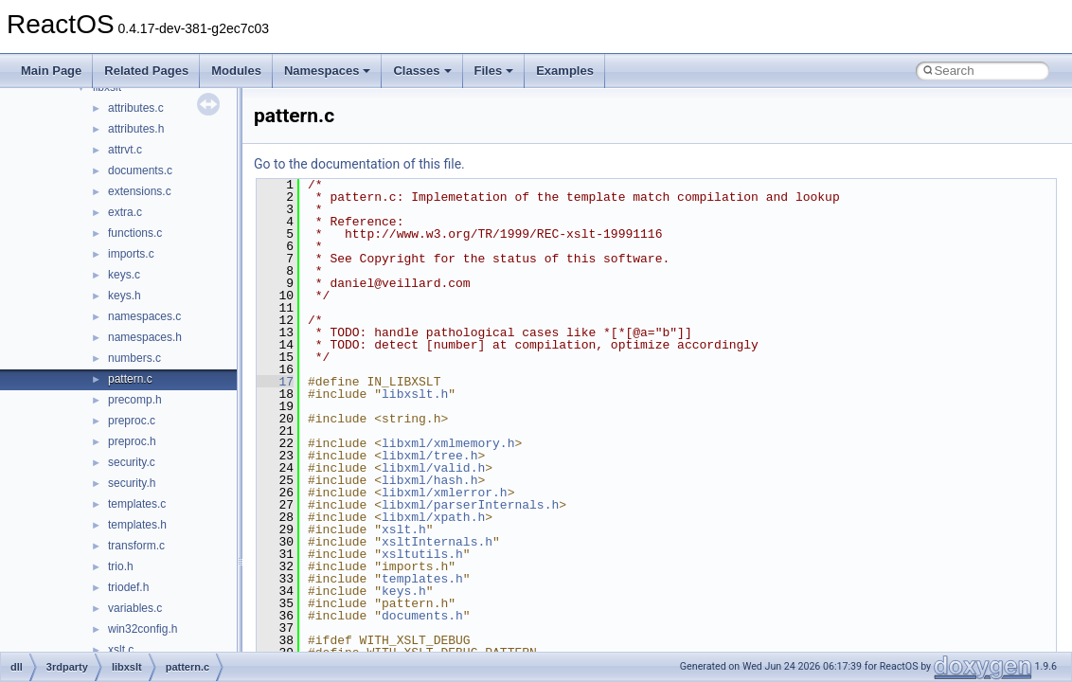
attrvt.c (125, 149)
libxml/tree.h (429, 455)
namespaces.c (144, 316)
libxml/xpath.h (433, 517)
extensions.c (139, 191)
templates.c (137, 504)
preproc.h (132, 441)
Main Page (51, 70)
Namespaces (327, 70)
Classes (422, 70)
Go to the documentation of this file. (359, 163)
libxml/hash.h (429, 480)
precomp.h (135, 399)
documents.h (422, 615)
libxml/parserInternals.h (470, 504)
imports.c (131, 253)
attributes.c (136, 108)
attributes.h (136, 128)
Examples (565, 70)
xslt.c (121, 649)
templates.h (137, 524)
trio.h (121, 566)
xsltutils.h (422, 554)
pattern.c (130, 379)
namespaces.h (145, 337)
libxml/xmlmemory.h (448, 443)
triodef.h (128, 587)
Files (494, 70)
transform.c (136, 545)
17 (275, 381)
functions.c (135, 233)
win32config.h (142, 629)
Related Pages (146, 70)
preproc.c (131, 420)
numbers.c (134, 358)
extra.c (125, 212)
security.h (131, 483)
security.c (131, 462)
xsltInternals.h (437, 541)
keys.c (124, 274)
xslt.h (404, 529)
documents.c (140, 170)
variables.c (135, 608)
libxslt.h (415, 394)
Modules (236, 70)
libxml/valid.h (433, 467)
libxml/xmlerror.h (445, 492)
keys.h (124, 295)
